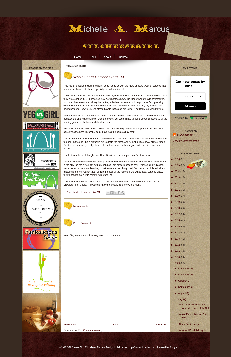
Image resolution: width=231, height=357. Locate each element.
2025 (177, 165)
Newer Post (70, 324)
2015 (177, 226)
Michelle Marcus (83, 192)
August (182, 293)
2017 (177, 214)
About (107, 57)
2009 (177, 263)
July (180, 299)
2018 (177, 208)
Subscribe (190, 106)
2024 (177, 171)
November (184, 274)
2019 (177, 202)
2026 (177, 159)
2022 (177, 183)
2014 (177, 232)
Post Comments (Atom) (90, 330)
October (182, 280)
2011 (177, 251)
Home (78, 57)
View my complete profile (186, 141)
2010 (177, 257)
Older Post (162, 324)
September (184, 287)
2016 (177, 220)
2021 (177, 189)
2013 (177, 238)
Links (93, 57)
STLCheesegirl (185, 134)
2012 (177, 244)
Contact (123, 57)
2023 (177, 177)
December (184, 268)
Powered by (190, 118)
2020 (177, 196)
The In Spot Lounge (189, 324)
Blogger (173, 347)
